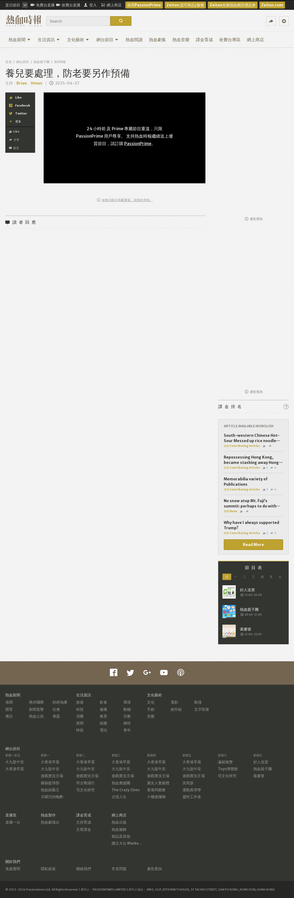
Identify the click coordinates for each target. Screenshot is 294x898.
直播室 (10, 815)
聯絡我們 (83, 868)
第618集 (60, 62)
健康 (103, 709)
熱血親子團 (41, 62)
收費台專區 (230, 39)
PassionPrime (137, 143)
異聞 (80, 723)
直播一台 (12, 822)
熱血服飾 (118, 829)
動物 (127, 709)
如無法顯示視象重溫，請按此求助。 (125, 200)
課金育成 (204, 39)
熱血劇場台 (50, 822)
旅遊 (80, 702)
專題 (56, 716)
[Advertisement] (253, 133)
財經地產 (60, 702)
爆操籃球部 (50, 783)
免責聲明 (12, 868)
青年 (127, 730)
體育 (9, 709)
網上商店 (255, 39)
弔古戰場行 (85, 783)
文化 (151, 702)
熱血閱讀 (134, 39)
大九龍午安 (14, 762)
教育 (103, 716)
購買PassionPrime (144, 5)
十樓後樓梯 (156, 796)
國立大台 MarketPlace (130, 843)
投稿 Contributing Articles (242, 446)
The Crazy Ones (125, 789)
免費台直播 (43, 5)
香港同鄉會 (156, 789)
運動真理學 (192, 789)
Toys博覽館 (228, 768)
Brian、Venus (29, 83)
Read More (253, 544)
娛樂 (103, 723)
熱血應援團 (120, 783)
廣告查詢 (254, 219)
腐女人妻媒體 (158, 783)
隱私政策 (48, 868)
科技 (80, 709)
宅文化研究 (85, 789)
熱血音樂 (180, 39)
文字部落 (201, 709)
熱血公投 (36, 716)
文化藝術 (78, 39)
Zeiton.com (272, 5)
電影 (174, 702)
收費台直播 (68, 5)
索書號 (258, 775)
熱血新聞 (20, 39)
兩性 (127, 723)
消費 (80, 716)
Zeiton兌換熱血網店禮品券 (233, 5)
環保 (127, 702)
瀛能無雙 (225, 762)
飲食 (103, 702)
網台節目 (107, 39)
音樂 (151, 716)
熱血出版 (118, 822)
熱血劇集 (157, 39)
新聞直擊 (36, 709)
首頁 (8, 62)
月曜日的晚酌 (52, 796)
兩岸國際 (36, 702)
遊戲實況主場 (52, 775)
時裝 (80, 730)
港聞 (9, 702)
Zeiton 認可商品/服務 (185, 5)
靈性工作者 (192, 796)
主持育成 (83, 822)
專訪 (9, 716)
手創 (151, 709)
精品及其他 (120, 836)
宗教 (127, 716)
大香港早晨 (14, 768)
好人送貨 (260, 762)
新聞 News (230, 511)
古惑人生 (118, 796)
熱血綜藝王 (50, 789)
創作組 (176, 709)
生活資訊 (49, 39)
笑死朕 (188, 783)
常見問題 (118, 868)
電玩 (103, 730)
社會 (56, 709)
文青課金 (83, 829)
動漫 (198, 702)
